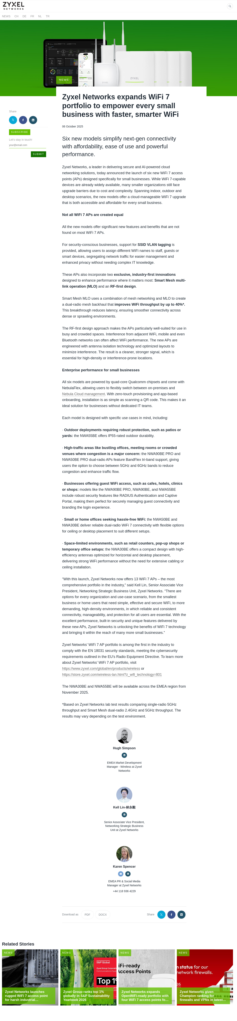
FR (32, 16)
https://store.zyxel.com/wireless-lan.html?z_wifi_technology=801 (113, 667)
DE (24, 16)
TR (48, 16)
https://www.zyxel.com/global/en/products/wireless (102, 662)
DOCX (103, 907)
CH (16, 16)
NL (40, 16)
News (6, 16)
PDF (87, 907)
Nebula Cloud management (84, 387)
